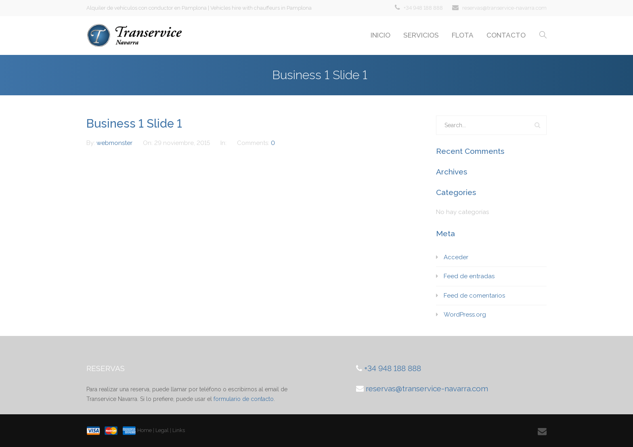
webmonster (115, 143)
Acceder (456, 257)
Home (144, 430)
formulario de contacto (244, 399)
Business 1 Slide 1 (134, 123)
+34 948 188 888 (423, 8)
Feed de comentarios (474, 295)
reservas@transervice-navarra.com (504, 8)
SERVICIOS (421, 35)
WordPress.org (465, 314)
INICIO (380, 35)
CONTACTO (506, 35)
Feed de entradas (469, 276)
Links (178, 430)
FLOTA (463, 35)
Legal (162, 430)
